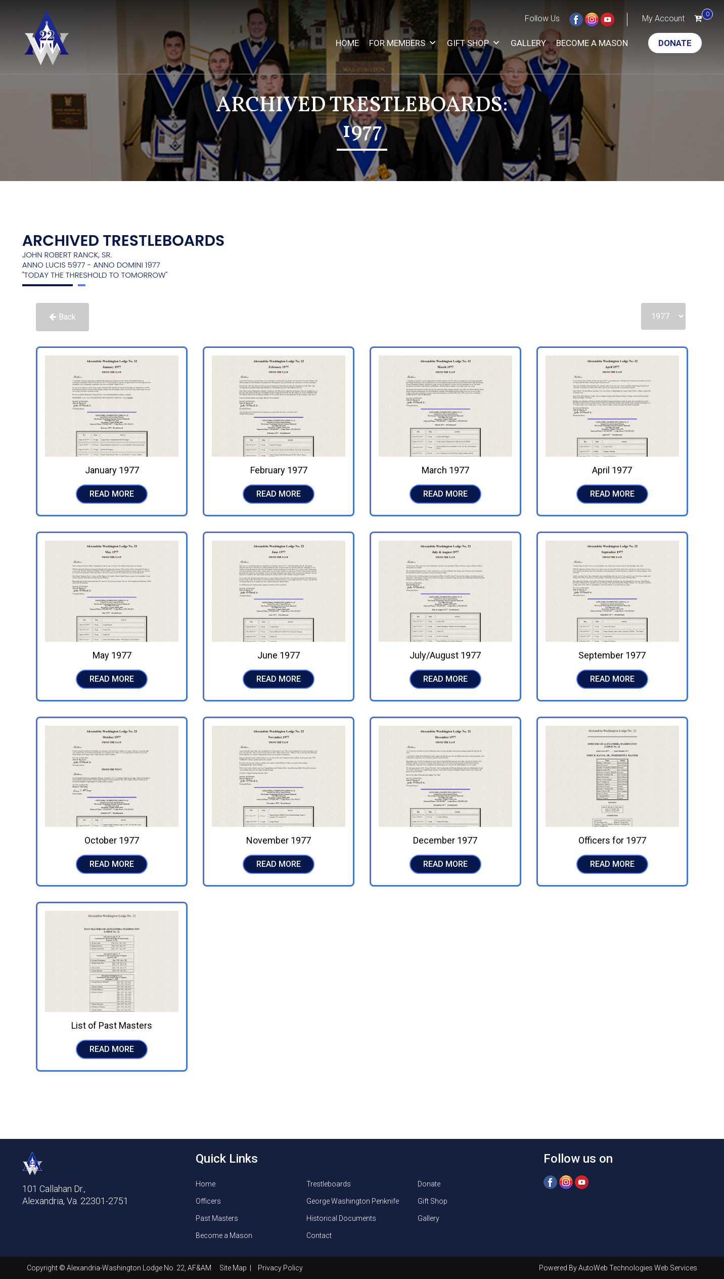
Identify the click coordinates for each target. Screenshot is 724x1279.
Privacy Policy (280, 1268)
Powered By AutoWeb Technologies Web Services (618, 1268)
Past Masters (217, 1218)
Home (347, 43)
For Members (403, 43)
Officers (208, 1201)
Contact (319, 1235)
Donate (675, 43)
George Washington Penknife (352, 1201)
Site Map (233, 1268)
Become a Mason (592, 43)
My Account (663, 18)
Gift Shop (474, 43)
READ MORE (111, 494)
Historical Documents (341, 1218)
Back (62, 317)
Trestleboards (328, 1184)
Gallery (528, 43)
